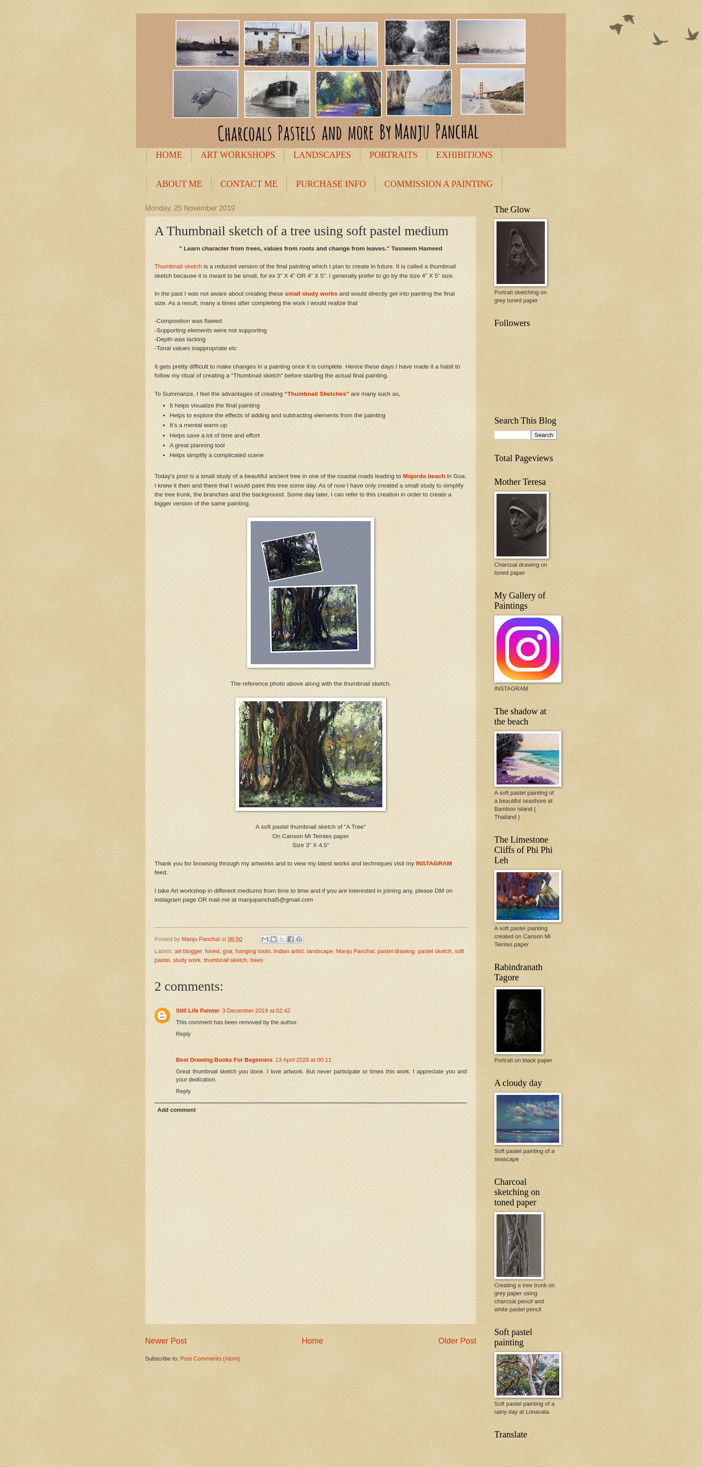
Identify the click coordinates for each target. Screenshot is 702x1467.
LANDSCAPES (322, 155)
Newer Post (166, 1340)
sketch (194, 266)
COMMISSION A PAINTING (438, 184)
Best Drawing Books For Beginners (224, 1059)
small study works (311, 293)
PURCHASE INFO (331, 184)
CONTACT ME (249, 184)
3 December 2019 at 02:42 (256, 1010)
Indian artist (289, 951)
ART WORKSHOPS (238, 155)
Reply (183, 1033)
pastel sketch (434, 951)
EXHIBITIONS (464, 155)
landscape (320, 951)
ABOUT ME (179, 184)
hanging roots (252, 951)
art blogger (188, 951)
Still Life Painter (197, 1010)
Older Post (457, 1340)
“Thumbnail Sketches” (316, 393)
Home (312, 1340)
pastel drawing (396, 951)
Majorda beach (424, 476)
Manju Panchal (355, 951)
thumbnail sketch (225, 960)
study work (187, 960)
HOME (169, 155)
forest (212, 951)
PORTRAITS (393, 155)
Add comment (176, 1110)
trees (256, 960)
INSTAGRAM (434, 863)
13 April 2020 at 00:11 (303, 1059)
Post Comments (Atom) (210, 1358)
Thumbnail (169, 266)
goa (227, 951)
